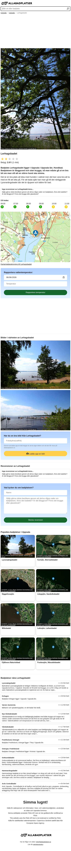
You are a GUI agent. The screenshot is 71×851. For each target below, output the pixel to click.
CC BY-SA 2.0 (32, 148)
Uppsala (4, 13)
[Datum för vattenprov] (35, 277)
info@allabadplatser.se (43, 842)
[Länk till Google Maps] (35, 238)
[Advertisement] (35, 31)
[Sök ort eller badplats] (68, 9)
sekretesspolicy (38, 844)
